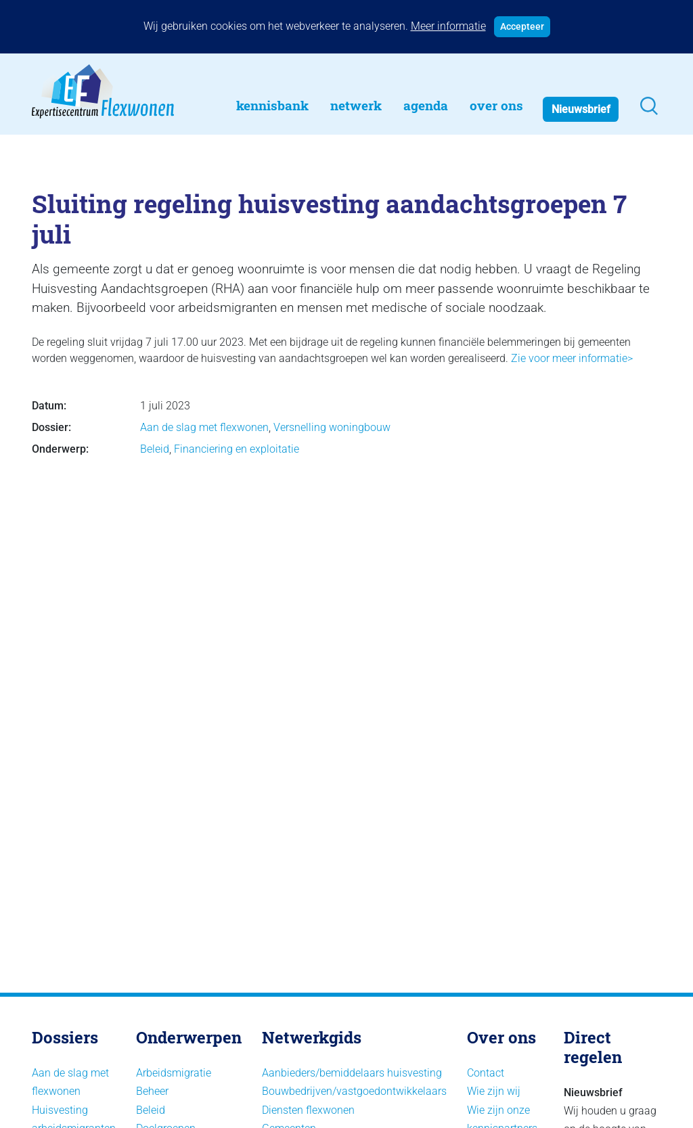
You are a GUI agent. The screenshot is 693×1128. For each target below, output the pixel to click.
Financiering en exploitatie (236, 449)
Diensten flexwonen (308, 1110)
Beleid (154, 449)
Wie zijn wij (493, 1091)
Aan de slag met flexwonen (204, 427)
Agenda (425, 105)
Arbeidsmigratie (173, 1072)
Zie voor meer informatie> (570, 358)
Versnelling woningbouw (331, 427)
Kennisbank (272, 105)
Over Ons (496, 105)
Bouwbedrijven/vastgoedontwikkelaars (354, 1091)
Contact (485, 1072)
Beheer (152, 1091)
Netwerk (356, 105)
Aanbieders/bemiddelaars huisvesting (352, 1072)
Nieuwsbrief (581, 109)
